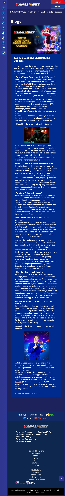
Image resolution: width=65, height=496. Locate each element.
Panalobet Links (41, 434)
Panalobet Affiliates (24, 441)
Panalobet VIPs (44, 432)
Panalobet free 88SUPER (26, 393)
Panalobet (36, 453)
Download (36, 463)
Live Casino (36, 477)
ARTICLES (21, 12)
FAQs (36, 461)
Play (36, 458)
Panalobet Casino (23, 434)
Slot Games (36, 475)
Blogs (36, 465)
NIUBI (38, 393)
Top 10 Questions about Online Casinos (45, 12)
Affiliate (36, 456)
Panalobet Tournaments (26, 439)
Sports (36, 472)
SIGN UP (57, 2)
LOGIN (57, 6)
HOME (13, 12)
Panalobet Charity (23, 437)
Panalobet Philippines (25, 432)
